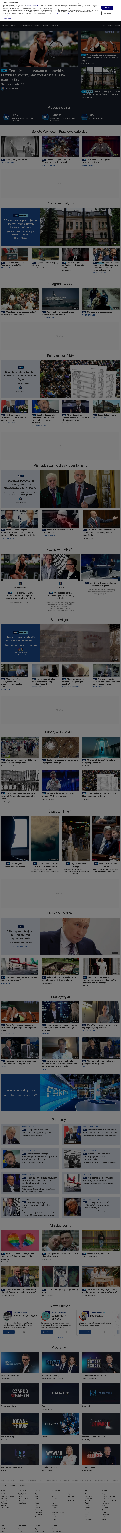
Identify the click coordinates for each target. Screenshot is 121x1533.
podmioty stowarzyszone (33, 5)
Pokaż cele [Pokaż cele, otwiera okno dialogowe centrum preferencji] (107, 13)
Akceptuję (107, 7)
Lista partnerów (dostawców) (62, 13)
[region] (60, 10)
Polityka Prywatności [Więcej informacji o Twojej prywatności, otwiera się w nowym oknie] (8, 18)
